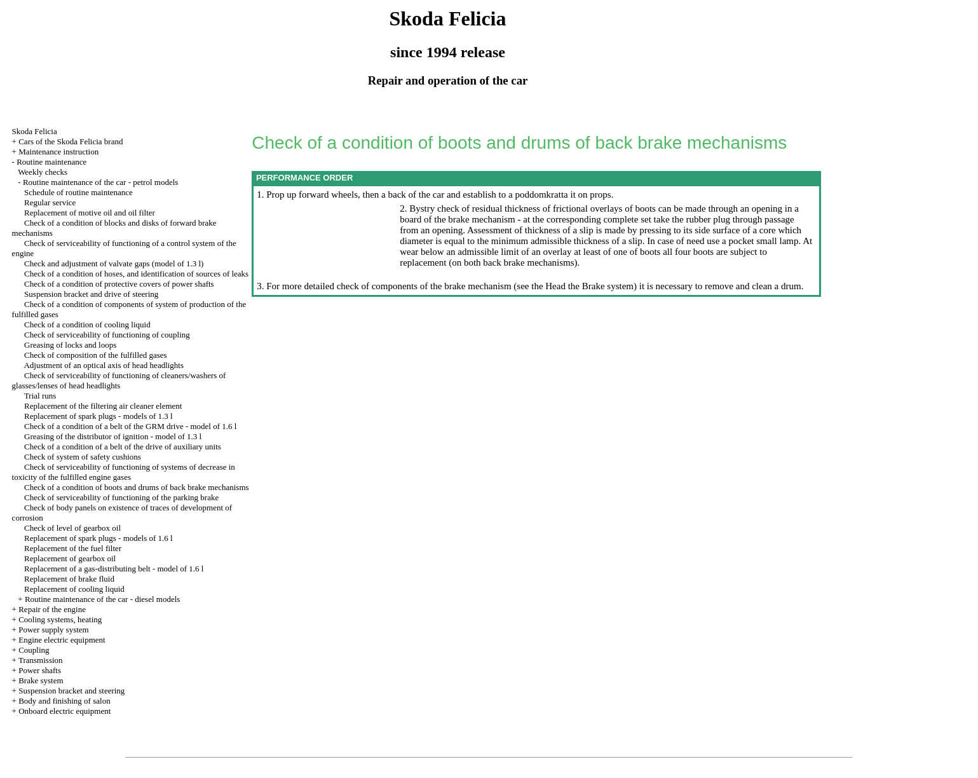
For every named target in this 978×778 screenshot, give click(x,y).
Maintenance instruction (58, 151)
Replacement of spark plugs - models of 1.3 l (98, 416)
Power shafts (39, 670)
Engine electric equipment (61, 640)
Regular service (50, 202)
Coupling (33, 650)
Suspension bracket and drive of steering (91, 294)
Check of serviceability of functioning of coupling (107, 334)
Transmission (40, 660)
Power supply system (53, 629)
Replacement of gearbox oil (70, 558)
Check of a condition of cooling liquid (87, 324)
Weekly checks (42, 172)
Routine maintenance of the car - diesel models (102, 599)
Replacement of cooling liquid (74, 589)
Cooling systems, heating (60, 619)
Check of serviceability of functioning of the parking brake (121, 497)
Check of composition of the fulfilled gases (95, 355)
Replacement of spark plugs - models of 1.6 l (98, 538)
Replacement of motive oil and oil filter (89, 212)
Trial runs (40, 395)
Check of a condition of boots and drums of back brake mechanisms (136, 487)
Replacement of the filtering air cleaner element (103, 406)
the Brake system (600, 286)
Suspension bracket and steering (71, 690)
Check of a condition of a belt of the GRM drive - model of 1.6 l (130, 426)
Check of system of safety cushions (82, 456)
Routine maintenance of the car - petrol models (100, 182)
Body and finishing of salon (64, 701)
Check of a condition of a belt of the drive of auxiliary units (122, 446)
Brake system (40, 680)
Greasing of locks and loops (70, 345)
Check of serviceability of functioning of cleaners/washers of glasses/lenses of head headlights (119, 380)
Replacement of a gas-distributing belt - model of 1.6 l (113, 568)
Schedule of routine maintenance (78, 192)
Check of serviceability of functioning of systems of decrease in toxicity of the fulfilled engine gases (123, 472)
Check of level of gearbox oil (72, 528)
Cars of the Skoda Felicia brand (70, 141)
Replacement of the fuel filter (72, 548)
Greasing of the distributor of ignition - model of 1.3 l (112, 436)
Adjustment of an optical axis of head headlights (104, 365)
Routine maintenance (51, 162)
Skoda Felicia (34, 131)
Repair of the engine (52, 609)
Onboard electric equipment (64, 711)
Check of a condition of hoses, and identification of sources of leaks (136, 273)
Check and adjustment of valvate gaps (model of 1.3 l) (113, 263)
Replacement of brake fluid (69, 579)
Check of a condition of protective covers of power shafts (119, 284)
